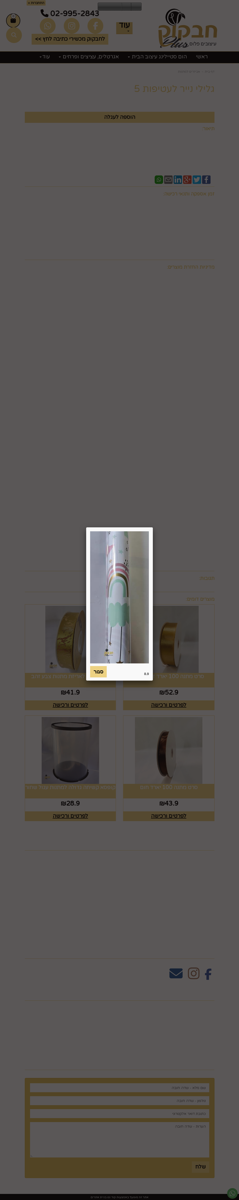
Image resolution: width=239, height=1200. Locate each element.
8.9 (146, 674)
